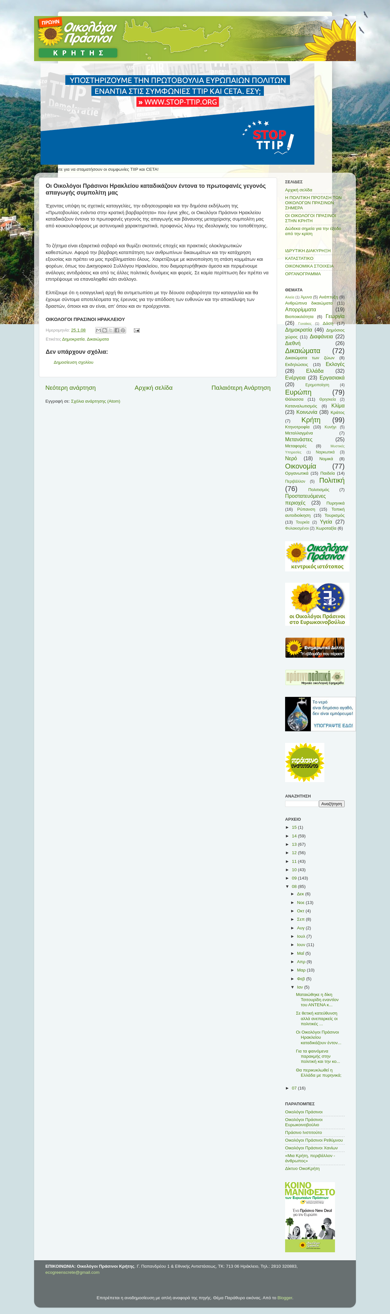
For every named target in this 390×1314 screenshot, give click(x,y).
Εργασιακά (332, 377)
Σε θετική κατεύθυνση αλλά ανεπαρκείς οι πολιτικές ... (317, 1018)
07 (295, 1088)
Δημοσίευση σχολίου (73, 362)
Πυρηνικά (336, 503)
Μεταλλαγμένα (299, 433)
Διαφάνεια (321, 336)
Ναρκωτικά (325, 452)
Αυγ (301, 928)
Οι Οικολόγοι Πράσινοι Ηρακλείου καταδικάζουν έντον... (318, 1037)
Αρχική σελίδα (154, 387)
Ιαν (300, 987)
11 (295, 861)
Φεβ (301, 978)
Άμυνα (306, 297)
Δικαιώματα (98, 339)
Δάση (328, 323)
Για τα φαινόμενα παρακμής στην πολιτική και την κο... (318, 1056)
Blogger (284, 1297)
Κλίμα (338, 405)
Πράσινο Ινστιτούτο (303, 1132)
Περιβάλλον (295, 481)
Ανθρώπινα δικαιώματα (309, 303)
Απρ (302, 961)
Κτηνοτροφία (297, 426)
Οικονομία (300, 466)
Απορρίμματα (300, 309)
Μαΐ (301, 953)
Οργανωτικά (297, 473)
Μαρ (302, 970)
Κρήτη (311, 420)
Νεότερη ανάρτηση (70, 387)
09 (295, 878)
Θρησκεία (327, 399)
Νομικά (326, 458)
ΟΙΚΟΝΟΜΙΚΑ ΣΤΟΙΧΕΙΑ (309, 266)
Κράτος (337, 412)
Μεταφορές (296, 445)
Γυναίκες (304, 323)
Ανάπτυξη (328, 297)
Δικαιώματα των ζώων (310, 357)
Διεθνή (293, 343)
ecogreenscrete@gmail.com (72, 1272)
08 (295, 886)
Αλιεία (289, 297)
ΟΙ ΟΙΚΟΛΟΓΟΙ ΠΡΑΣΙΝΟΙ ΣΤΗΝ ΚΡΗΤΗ (310, 218)
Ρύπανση (306, 509)
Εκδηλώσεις (296, 364)
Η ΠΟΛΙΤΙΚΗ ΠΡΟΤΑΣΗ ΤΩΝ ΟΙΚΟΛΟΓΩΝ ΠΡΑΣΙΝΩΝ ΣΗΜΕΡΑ (313, 202)
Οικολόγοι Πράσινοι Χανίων (311, 1147)
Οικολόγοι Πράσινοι (303, 1111)
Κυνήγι (330, 427)
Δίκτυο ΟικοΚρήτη (302, 1168)
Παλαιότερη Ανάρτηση (241, 387)
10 (295, 869)
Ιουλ (301, 936)
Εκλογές (335, 364)
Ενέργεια (295, 377)
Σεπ (301, 919)
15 (295, 827)
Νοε (301, 902)
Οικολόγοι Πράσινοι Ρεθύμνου (314, 1140)
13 (295, 844)
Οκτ (301, 910)
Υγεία (326, 522)
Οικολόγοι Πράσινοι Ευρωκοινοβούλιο (303, 1122)
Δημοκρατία (73, 339)
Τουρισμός (335, 515)
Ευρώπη (298, 392)
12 (295, 852)
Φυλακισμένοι (297, 528)
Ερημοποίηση (317, 385)
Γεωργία (335, 316)
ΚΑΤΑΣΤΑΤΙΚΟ (299, 258)
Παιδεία (327, 473)
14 (295, 836)
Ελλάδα (314, 371)
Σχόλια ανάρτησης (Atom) (95, 401)
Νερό (291, 458)
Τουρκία (302, 522)
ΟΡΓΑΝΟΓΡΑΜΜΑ (303, 273)
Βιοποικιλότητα (299, 316)
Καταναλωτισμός (301, 406)
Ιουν (301, 944)
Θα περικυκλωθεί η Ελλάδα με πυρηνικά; (319, 1073)
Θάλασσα (294, 399)
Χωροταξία (326, 528)
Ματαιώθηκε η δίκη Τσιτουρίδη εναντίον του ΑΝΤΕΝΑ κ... (317, 999)
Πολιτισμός (318, 489)
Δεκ (301, 893)
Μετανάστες (298, 439)
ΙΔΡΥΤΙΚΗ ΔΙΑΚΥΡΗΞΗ (308, 250)
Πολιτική (332, 480)
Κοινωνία (306, 412)
